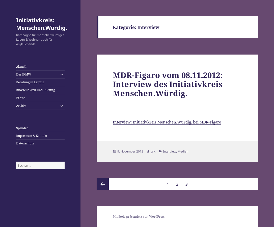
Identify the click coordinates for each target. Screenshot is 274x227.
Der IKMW (23, 74)
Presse (20, 98)
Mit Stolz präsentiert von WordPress (139, 216)
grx (153, 151)
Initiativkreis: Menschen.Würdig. (41, 23)
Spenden (22, 128)
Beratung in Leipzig (30, 82)
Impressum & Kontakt (31, 136)
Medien (183, 151)
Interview (169, 151)
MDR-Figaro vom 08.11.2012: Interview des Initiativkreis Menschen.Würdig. (168, 84)
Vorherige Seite (103, 184)
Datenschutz (25, 143)
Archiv (21, 106)
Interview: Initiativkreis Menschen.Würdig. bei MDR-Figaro (167, 121)
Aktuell (21, 66)
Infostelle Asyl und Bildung (35, 90)
